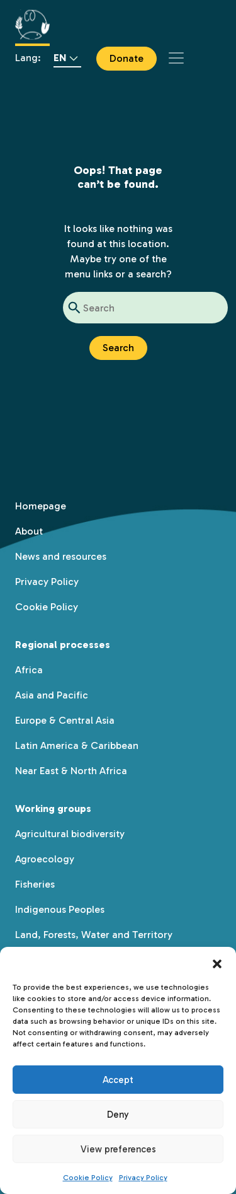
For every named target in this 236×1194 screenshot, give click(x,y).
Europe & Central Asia (65, 720)
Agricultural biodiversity (70, 834)
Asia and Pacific (51, 695)
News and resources (60, 556)
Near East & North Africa (71, 771)
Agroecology (44, 859)
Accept (118, 1080)
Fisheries (35, 884)
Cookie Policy (88, 1177)
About (29, 531)
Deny (118, 1114)
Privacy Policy (143, 1177)
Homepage (40, 506)
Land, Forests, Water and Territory (93, 935)
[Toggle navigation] (176, 58)
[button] (217, 962)
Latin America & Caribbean (76, 745)
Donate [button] (126, 58)
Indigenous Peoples (59, 909)
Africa (29, 670)
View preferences (118, 1149)
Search (118, 348)
